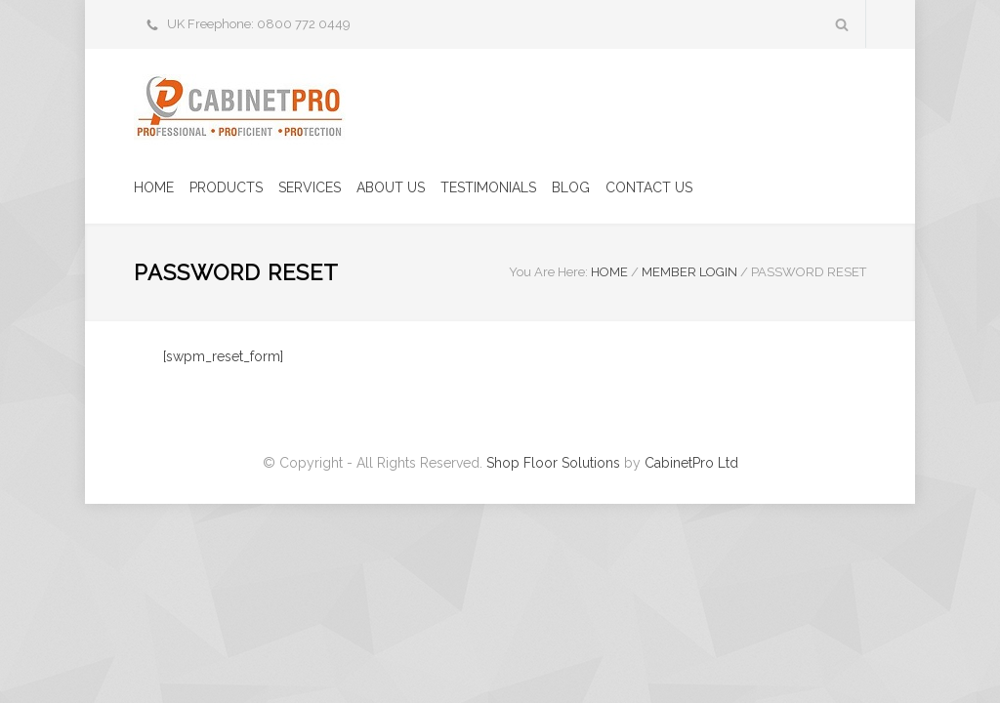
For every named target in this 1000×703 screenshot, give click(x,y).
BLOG (571, 187)
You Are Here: (548, 272)
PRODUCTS (226, 187)
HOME (154, 187)
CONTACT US (648, 187)
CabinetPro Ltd (691, 463)
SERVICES (309, 187)
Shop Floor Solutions (553, 463)
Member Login (689, 272)
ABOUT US (390, 187)
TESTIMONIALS (488, 187)
